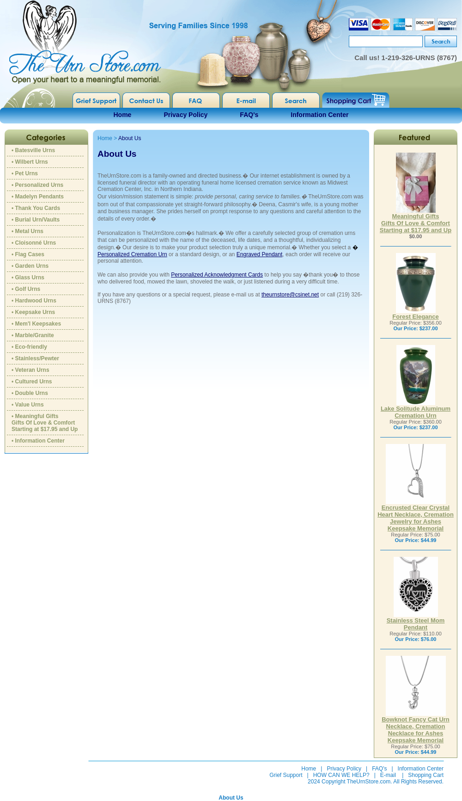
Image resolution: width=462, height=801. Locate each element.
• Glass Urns (28, 277)
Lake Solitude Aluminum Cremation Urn (415, 409)
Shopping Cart (426, 775)
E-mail (388, 775)
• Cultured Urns (32, 381)
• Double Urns (30, 393)
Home (123, 114)
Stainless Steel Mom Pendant (416, 621)
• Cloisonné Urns (34, 243)
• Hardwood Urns (34, 300)
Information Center (319, 114)
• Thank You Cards (36, 208)
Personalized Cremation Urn (132, 254)
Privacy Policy (185, 114)
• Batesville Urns (33, 150)
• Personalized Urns (37, 185)
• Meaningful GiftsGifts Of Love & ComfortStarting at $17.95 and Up (45, 422)
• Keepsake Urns (33, 312)
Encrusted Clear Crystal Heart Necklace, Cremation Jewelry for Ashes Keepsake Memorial (415, 515)
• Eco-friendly (29, 347)
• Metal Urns (27, 231)
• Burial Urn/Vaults (36, 219)
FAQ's (249, 114)
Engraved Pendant (259, 254)
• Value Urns (28, 404)
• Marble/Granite (33, 335)
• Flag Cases (28, 254)
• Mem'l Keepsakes (36, 323)
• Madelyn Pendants (38, 196)
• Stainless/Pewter (35, 358)
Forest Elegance (415, 314)
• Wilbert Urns (30, 162)
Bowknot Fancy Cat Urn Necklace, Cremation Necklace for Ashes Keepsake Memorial (416, 727)
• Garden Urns (30, 266)
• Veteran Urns (30, 370)
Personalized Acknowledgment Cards (217, 274)
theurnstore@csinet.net (290, 294)
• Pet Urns (25, 173)
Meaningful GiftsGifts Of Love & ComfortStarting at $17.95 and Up (415, 220)
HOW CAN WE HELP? (341, 775)
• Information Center (38, 440)
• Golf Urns (26, 289)
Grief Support (285, 775)
